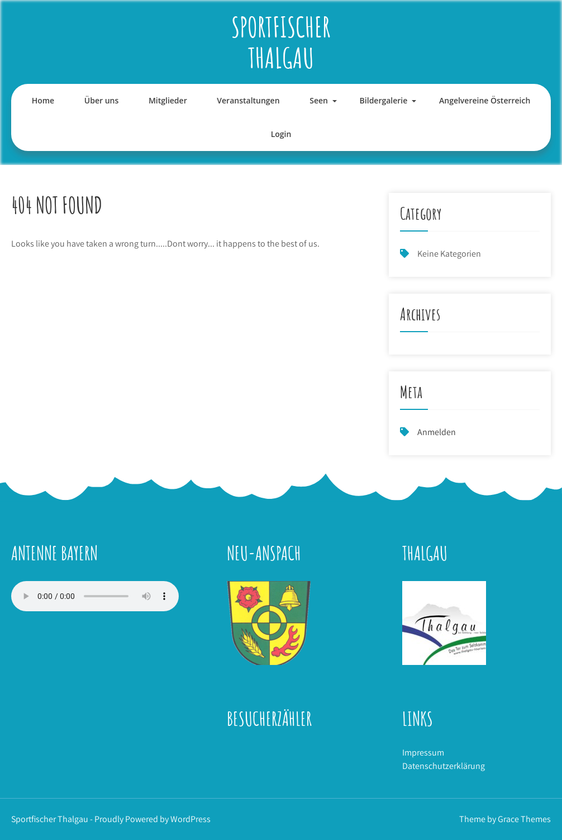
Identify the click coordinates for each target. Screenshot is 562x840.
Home (43, 100)
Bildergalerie (384, 100)
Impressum (423, 752)
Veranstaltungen (248, 100)
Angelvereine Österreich (484, 100)
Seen (318, 100)
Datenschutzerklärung (443, 766)
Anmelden (436, 432)
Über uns (101, 100)
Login (281, 134)
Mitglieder (168, 100)
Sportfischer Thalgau (280, 42)
